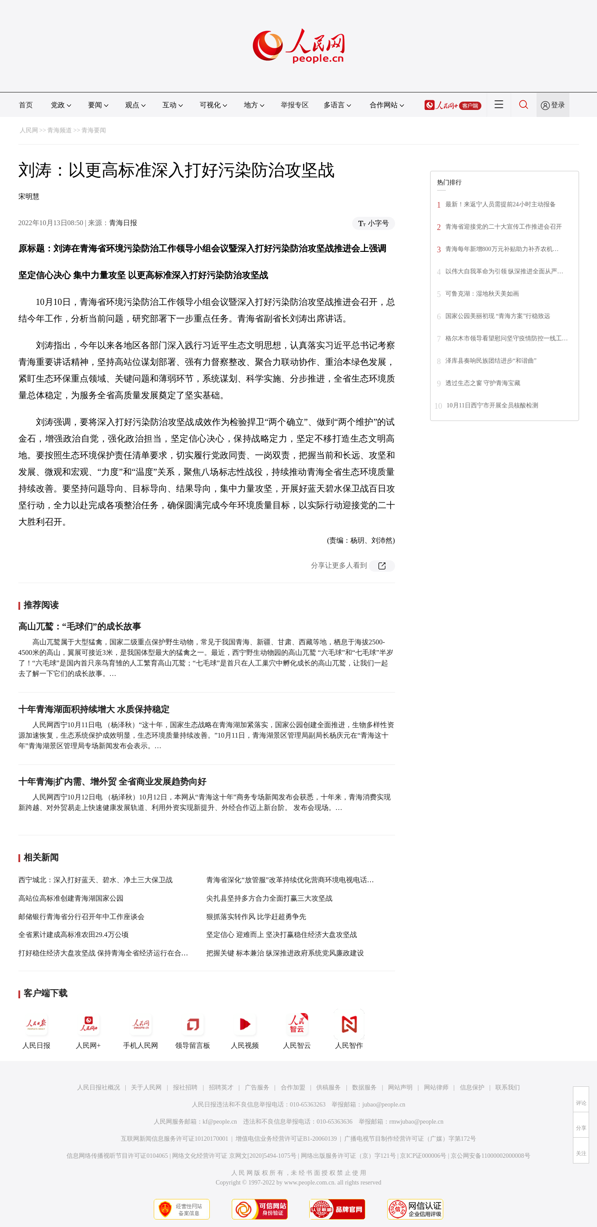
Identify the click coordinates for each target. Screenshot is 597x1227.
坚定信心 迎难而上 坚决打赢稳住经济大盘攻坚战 (281, 934)
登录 (558, 105)
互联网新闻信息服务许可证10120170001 (174, 1138)
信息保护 (472, 1087)
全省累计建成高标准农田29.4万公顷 (73, 934)
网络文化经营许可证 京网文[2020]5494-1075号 (234, 1156)
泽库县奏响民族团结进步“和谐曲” (491, 360)
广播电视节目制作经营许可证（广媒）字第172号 (410, 1138)
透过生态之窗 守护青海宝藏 (483, 383)
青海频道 (59, 130)
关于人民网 (146, 1087)
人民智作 (349, 1029)
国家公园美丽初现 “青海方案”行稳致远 (498, 316)
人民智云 (297, 1029)
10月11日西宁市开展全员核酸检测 (492, 405)
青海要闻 (93, 130)
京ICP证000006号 (423, 1156)
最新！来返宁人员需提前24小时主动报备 (500, 204)
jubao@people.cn (383, 1104)
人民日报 (36, 1029)
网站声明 (400, 1087)
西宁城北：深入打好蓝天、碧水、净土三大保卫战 (95, 880)
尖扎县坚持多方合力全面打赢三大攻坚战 (269, 898)
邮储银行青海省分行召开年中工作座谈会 (81, 916)
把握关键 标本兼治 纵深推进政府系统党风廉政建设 (285, 953)
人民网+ (88, 1029)
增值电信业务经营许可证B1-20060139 (286, 1138)
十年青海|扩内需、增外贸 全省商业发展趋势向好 (112, 781)
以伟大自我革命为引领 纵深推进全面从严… (504, 271)
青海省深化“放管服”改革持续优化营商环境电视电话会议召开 (300, 880)
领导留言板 (192, 1029)
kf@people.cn (220, 1121)
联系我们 (507, 1087)
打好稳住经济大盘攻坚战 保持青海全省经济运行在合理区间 (110, 953)
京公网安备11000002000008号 (490, 1156)
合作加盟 (293, 1087)
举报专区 (295, 105)
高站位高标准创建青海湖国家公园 (71, 898)
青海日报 (123, 222)
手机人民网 (140, 1029)
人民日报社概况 (98, 1087)
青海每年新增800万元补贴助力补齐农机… (502, 249)
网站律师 (436, 1087)
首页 (26, 105)
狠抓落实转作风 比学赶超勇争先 (256, 916)
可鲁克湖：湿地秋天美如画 (482, 293)
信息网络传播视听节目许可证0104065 (117, 1156)
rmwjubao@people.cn (416, 1121)
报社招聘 (185, 1087)
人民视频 (245, 1029)
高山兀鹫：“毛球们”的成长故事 (79, 626)
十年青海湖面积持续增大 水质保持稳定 (94, 709)
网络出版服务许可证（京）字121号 (348, 1156)
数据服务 (364, 1087)
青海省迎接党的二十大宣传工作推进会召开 (503, 226)
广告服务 (257, 1087)
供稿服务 (328, 1087)
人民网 (29, 130)
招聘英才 (221, 1087)
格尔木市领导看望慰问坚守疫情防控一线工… (506, 338)
